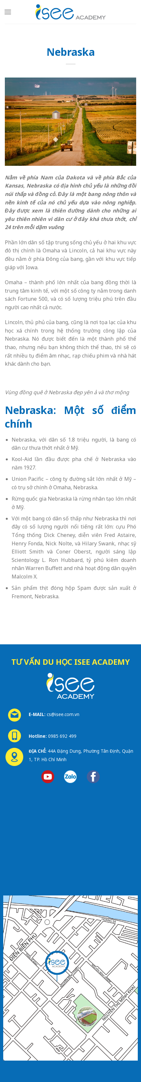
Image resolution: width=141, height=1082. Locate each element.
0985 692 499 (62, 736)
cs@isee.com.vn (63, 714)
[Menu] (8, 12)
